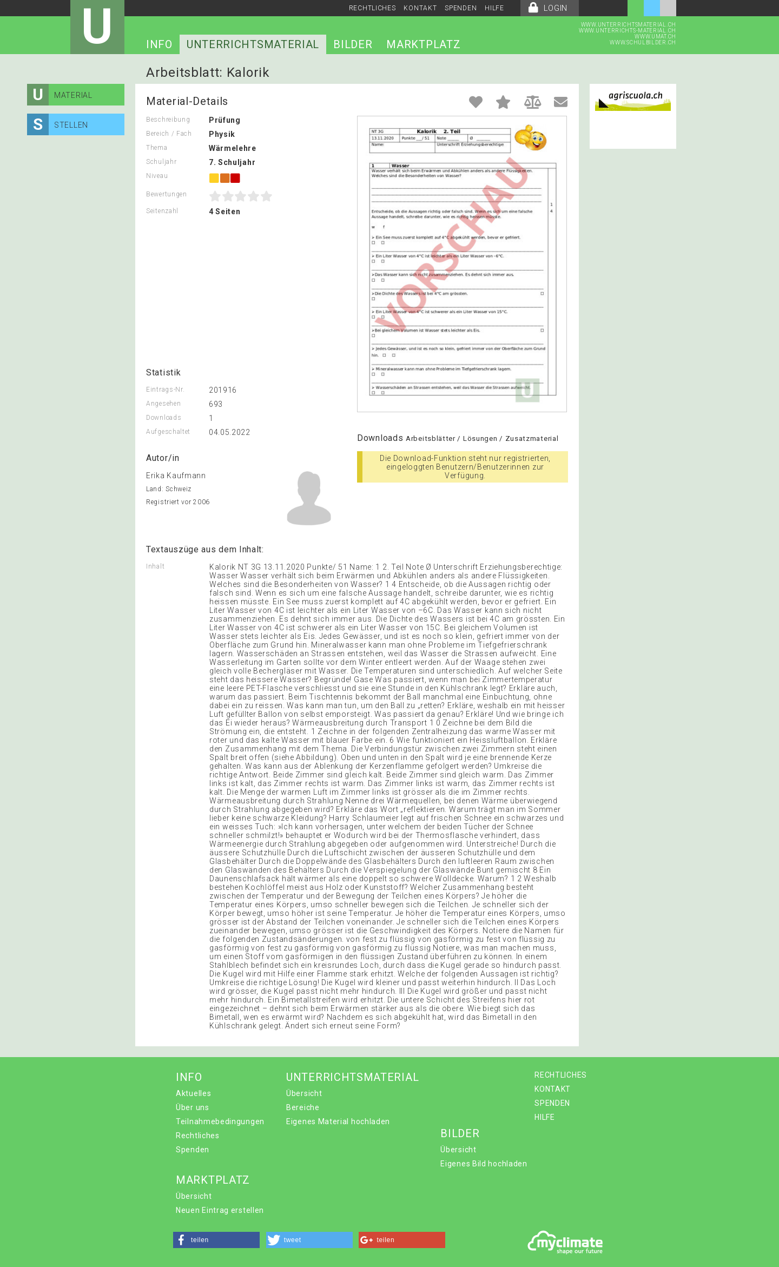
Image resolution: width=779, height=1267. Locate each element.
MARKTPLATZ (423, 44)
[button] (216, 1240)
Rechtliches (198, 1135)
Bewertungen (166, 194)
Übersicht (304, 1093)
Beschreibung (168, 119)
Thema (157, 147)
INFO (159, 44)
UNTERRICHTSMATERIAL (253, 44)
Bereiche (303, 1107)
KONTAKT (420, 8)
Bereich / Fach (169, 133)
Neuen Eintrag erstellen (220, 1210)
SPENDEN (461, 8)
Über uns (192, 1107)
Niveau (157, 176)
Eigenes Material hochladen (338, 1121)
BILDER (352, 44)
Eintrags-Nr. (165, 389)
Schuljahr (161, 162)
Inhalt (155, 566)
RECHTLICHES (372, 8)
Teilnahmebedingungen (220, 1121)
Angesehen (163, 403)
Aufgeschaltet (168, 431)
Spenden (192, 1149)
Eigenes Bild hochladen (483, 1163)
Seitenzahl (162, 211)
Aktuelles (193, 1093)
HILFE (494, 8)
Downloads (163, 417)
